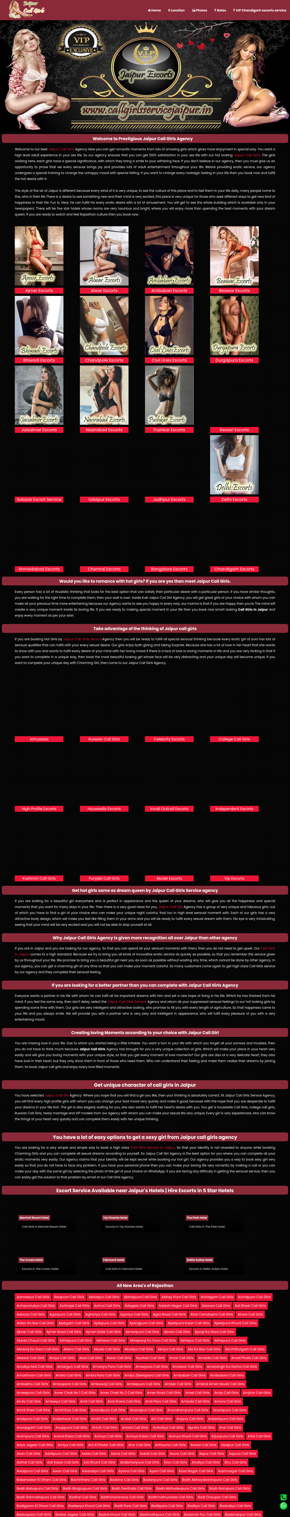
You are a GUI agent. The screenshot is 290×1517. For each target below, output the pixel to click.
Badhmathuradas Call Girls (170, 1497)
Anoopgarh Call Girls (34, 1427)
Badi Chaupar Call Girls (217, 1497)
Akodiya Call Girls (138, 1349)
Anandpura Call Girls (108, 1410)
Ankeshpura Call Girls (225, 1418)
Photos (199, 10)
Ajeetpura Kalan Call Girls (189, 1323)
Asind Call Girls (123, 1453)
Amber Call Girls (178, 1384)
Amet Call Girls (197, 1392)
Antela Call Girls (135, 1427)
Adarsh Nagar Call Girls (178, 1305)
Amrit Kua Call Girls (70, 1410)
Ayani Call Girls (161, 1471)
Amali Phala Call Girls (249, 1358)
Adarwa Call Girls (216, 1305)
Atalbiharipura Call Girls (139, 1462)
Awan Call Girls (65, 1471)
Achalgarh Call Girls (217, 1297)
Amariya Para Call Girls (112, 1366)
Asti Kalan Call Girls (63, 1462)
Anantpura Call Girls (229, 1410)
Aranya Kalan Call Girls (145, 1436)
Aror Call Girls (139, 1445)
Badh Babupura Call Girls (37, 1488)
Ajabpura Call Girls (109, 1323)
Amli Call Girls (91, 1401)
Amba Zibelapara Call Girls (146, 1375)
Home (154, 10)
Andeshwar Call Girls (69, 1418)
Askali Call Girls (152, 1453)
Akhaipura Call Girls (75, 1340)
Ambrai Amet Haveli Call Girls (220, 1384)
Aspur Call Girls (211, 1453)
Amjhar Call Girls (257, 1392)
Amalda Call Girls (212, 1358)
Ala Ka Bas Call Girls (204, 1349)
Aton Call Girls (175, 1462)
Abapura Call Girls (69, 1297)
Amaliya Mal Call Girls (35, 1366)
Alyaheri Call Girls (150, 1358)
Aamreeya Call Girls (33, 1297)
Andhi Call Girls (103, 1418)
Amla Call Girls (29, 1401)
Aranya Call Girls (108, 1436)
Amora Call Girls (227, 1401)
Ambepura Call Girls (143, 1384)
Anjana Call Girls (189, 1418)
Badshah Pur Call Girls (202, 1514)
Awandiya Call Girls (98, 1471)
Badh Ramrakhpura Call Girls (41, 1497)
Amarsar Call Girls (187, 1366)
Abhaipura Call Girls (140, 1297)
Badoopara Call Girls (34, 1514)
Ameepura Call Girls (33, 1392)
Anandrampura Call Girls (187, 1410)
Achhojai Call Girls (75, 1305)
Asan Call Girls (29, 1453)
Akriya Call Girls (170, 1349)
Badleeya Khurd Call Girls (89, 1505)
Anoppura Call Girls (71, 1427)
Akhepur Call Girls (195, 1340)
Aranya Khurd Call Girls (188, 1436)
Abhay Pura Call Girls (178, 1297)
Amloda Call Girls (195, 1401)
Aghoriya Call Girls (100, 1314)
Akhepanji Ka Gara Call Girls (153, 1340)
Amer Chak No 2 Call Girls (121, 1392)
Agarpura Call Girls (65, 1314)
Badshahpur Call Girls (243, 1514)
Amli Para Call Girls (160, 1401)
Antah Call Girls (104, 1427)
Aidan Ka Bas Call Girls (35, 1323)
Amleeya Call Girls (60, 1401)
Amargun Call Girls (72, 1366)
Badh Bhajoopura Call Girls (85, 1488)
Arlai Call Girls (259, 1436)
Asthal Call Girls (30, 1462)
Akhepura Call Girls (230, 1340)
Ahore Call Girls (250, 1314)
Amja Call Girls (226, 1392)
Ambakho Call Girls (32, 1384)
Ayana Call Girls (131, 1471)
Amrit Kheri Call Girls (33, 1410)
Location (176, 10)
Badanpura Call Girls (160, 1479)
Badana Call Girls (124, 1479)
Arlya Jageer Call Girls (35, 1445)
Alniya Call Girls (62, 1358)
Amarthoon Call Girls (34, 1375)
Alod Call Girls (90, 1358)
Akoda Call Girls (107, 1349)
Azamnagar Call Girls (235, 1471)
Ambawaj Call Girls (106, 1384)
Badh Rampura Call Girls (229, 1488)
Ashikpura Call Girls (61, 1453)
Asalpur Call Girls (235, 1445)
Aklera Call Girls (76, 1349)
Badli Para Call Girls (130, 1505)
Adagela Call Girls (139, 1305)
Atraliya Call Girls (206, 1462)
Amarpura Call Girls (151, 1366)
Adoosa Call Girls (31, 1314)
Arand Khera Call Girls (72, 1436)
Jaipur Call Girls (61, 149)
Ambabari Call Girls (189, 1375)
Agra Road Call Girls (169, 1314)
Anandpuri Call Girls (146, 1410)
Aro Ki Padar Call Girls (106, 1445)
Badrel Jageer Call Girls (74, 1514)
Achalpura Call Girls (254, 1297)
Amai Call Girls (181, 1358)
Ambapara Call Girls (69, 1384)
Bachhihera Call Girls (88, 1479)
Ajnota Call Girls (177, 1331)
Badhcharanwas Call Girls (122, 1497)
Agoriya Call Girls (134, 1314)
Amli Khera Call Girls (124, 1401)
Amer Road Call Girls (164, 1392)
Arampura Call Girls (33, 1436)
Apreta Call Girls (201, 1427)
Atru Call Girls (235, 1462)
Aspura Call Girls (242, 1453)
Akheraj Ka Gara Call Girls (38, 1349)
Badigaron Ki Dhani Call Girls (40, 1505)
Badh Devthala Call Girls (132, 1488)
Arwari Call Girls (203, 1445)
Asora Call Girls (182, 1453)
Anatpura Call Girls (32, 1418)
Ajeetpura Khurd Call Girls (235, 1323)
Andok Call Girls (133, 1418)
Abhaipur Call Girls (104, 1297)
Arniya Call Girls (71, 1445)
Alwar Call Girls (119, 1358)
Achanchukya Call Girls (36, 1305)
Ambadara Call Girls (227, 1375)
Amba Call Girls (68, 1375)
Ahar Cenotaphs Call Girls (211, 1314)
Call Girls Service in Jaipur (153, 1147)
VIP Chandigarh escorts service (259, 10)
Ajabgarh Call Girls (73, 1323)
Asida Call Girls (94, 1453)
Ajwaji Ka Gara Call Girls (214, 1331)
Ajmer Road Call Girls (63, 1331)
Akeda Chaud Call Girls (36, 1340)
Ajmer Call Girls (29, 1331)
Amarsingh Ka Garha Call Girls (232, 1366)
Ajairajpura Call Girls (146, 1323)
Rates (220, 10)
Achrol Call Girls (107, 1305)
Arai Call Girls (230, 1427)
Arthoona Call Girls (170, 1445)
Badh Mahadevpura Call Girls (180, 1488)
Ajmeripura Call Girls (142, 1331)
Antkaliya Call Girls (168, 1427)
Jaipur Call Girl (170, 906)
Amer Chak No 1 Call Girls (75, 1392)
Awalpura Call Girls (32, 1471)
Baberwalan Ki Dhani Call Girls (41, 1479)
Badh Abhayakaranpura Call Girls (209, 1479)
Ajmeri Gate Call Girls (103, 1331)
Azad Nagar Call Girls (195, 1471)
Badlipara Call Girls (167, 1505)
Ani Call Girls (161, 1418)
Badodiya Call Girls (235, 1505)
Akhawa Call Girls (110, 1340)
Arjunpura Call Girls (227, 1436)
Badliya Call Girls (201, 1505)
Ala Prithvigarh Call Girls (245, 1349)
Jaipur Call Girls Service (82, 639)
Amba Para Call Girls (103, 1375)
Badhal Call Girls (82, 1497)
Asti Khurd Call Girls (99, 1462)
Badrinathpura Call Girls (159, 1514)
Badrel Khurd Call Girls (117, 1514)
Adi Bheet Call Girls (250, 1305)
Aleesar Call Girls (31, 1358)
